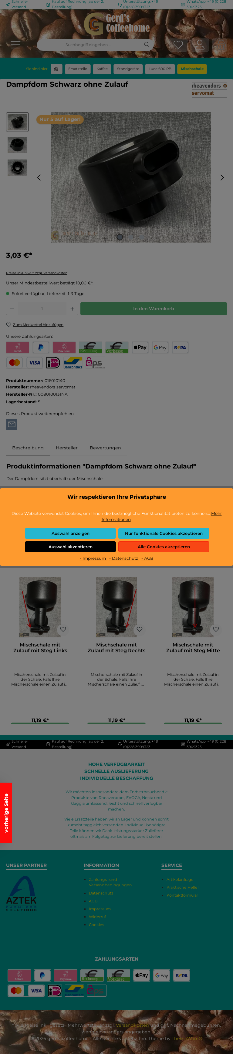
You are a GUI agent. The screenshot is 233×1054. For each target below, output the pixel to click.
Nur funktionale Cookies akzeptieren (164, 533)
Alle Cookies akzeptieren (164, 546)
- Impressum (93, 558)
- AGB (147, 558)
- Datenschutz (124, 558)
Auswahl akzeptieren (71, 546)
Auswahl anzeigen (70, 533)
